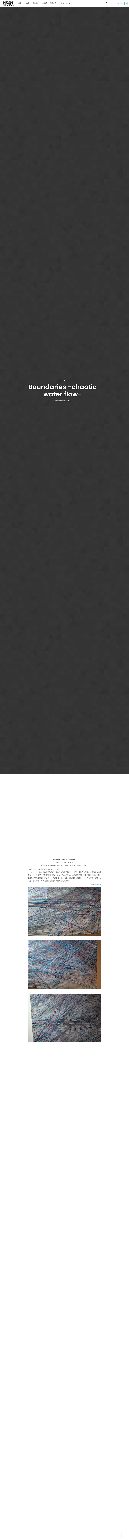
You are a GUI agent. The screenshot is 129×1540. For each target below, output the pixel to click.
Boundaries (62, 380)
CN (126, 3)
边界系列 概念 (96, 885)
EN (118, 3)
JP (121, 3)
